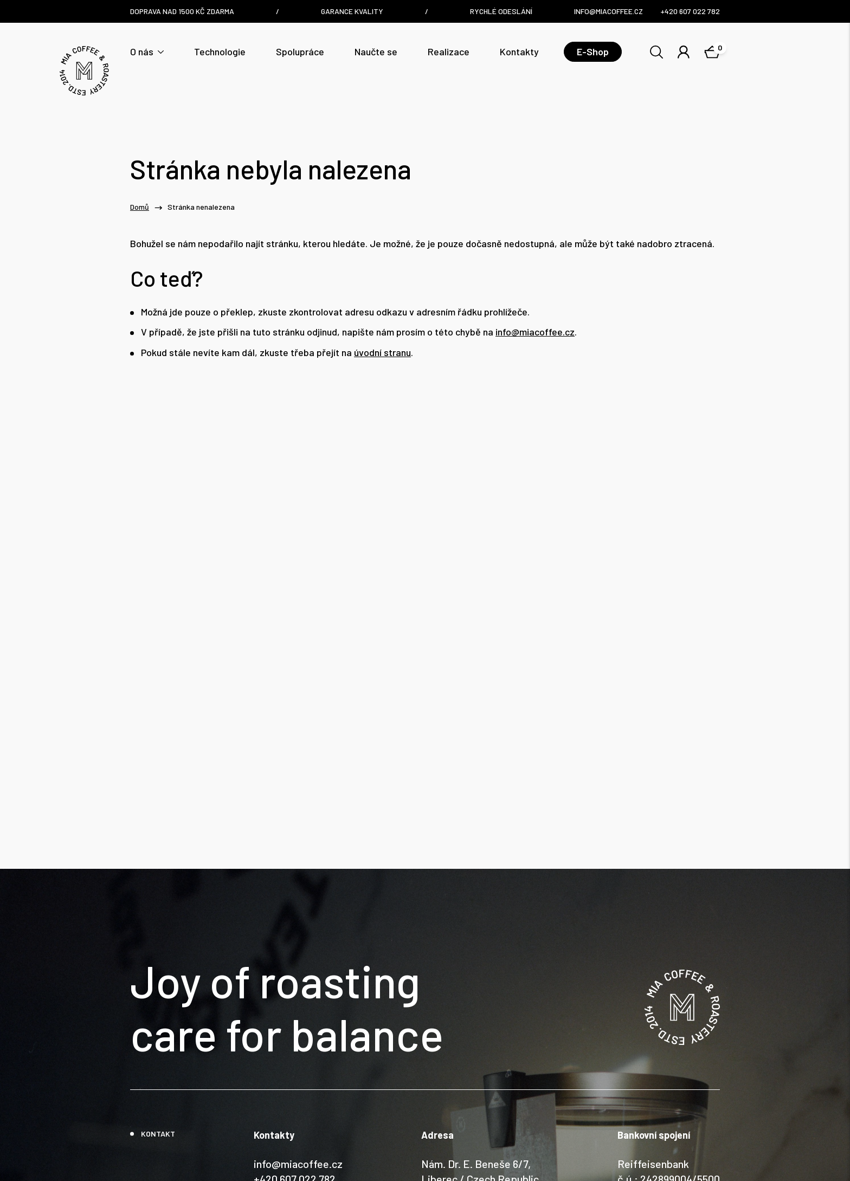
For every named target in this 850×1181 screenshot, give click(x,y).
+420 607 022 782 (295, 1095)
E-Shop (593, 51)
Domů (139, 207)
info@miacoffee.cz (535, 332)
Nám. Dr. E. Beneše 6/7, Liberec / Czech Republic (480, 1088)
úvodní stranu (382, 352)
